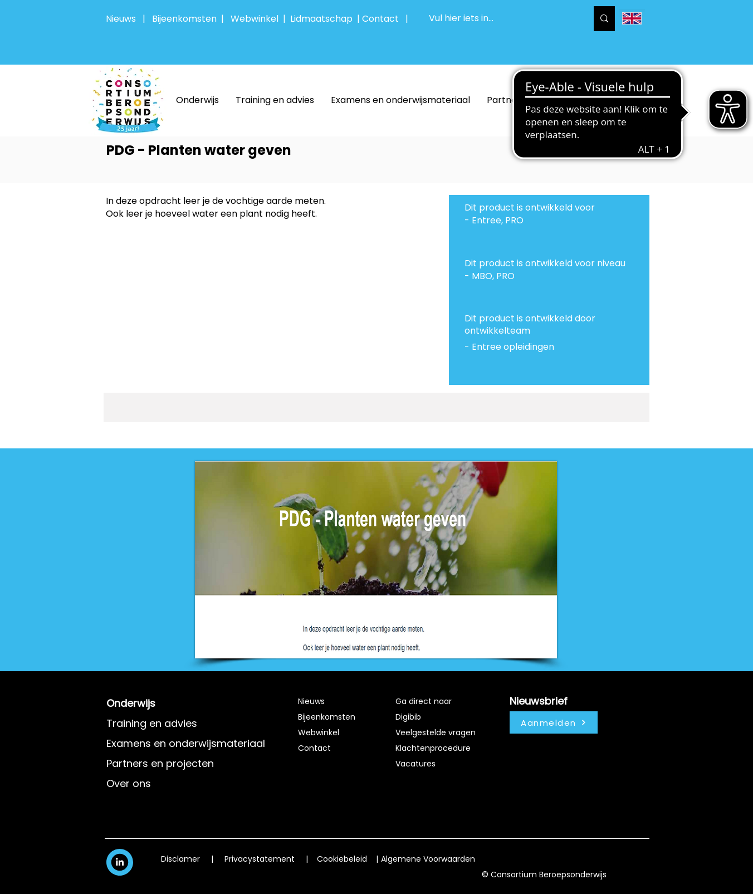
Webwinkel (257, 18)
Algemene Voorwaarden (428, 858)
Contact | (386, 18)
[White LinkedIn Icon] (119, 861)
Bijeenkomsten (186, 18)
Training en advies (151, 723)
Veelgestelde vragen (435, 732)
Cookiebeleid (342, 858)
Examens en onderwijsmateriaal (185, 743)
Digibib (408, 716)
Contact (314, 748)
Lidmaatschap (321, 18)
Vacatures (415, 763)
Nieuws (121, 18)
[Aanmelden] (554, 722)
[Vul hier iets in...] (499, 18)
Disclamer (180, 858)
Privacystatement (259, 858)
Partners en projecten (160, 763)
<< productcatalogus (600, 150)
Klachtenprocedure (433, 748)
